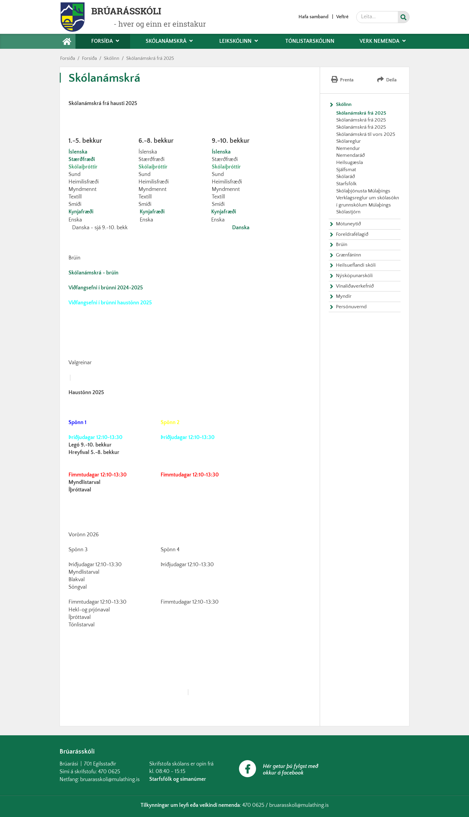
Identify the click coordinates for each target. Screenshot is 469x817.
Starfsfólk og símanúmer (177, 779)
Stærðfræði (81, 160)
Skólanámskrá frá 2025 (150, 58)
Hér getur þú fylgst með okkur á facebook (290, 769)
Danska (240, 228)
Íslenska (77, 152)
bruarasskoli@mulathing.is (110, 780)
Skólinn (111, 58)
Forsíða (67, 58)
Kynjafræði (80, 212)
